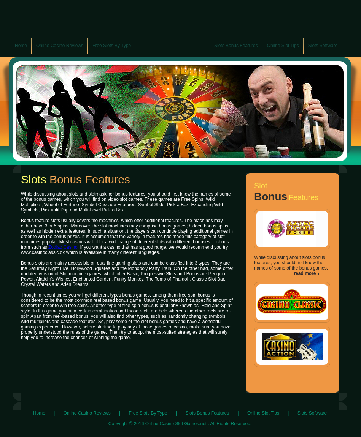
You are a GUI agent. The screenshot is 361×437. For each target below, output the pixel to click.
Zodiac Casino (63, 247)
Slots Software (312, 413)
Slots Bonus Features (207, 413)
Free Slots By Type (148, 413)
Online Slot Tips (263, 413)
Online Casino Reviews (87, 413)
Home (39, 413)
